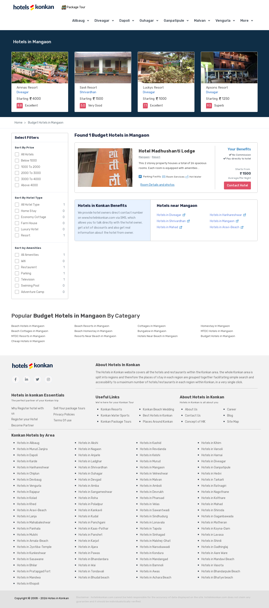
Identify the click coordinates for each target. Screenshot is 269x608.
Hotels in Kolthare (213, 498)
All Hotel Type (30, 204)
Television (28, 279)
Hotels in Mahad (169, 227)
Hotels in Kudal (88, 516)
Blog (230, 415)
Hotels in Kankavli (90, 510)
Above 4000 (29, 185)
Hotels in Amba (89, 486)
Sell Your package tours (69, 408)
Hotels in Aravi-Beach (226, 227)
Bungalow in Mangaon (152, 331)
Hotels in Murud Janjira (32, 449)
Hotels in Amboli (151, 486)
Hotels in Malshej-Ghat (155, 541)
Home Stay (28, 211)
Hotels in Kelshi (150, 455)
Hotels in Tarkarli (212, 479)
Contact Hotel (237, 185)
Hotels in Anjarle (89, 455)
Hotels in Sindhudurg (154, 516)
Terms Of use (62, 420)
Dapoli (124, 21)
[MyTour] (33, 7)
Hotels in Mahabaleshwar (34, 522)
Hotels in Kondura (152, 553)
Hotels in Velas (150, 504)
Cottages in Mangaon (152, 326)
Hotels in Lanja (27, 516)
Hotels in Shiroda (212, 510)
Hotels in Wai (87, 565)
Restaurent (29, 267)
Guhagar (147, 21)
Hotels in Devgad (90, 479)
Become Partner (22, 425)
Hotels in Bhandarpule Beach (220, 571)
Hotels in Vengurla (29, 486)
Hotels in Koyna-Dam (215, 528)
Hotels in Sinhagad (152, 535)
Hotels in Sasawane (30, 559)
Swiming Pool (30, 285)
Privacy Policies (64, 414)
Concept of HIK (195, 421)
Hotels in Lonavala (152, 522)
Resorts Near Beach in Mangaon (95, 336)
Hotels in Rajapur (28, 492)
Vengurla (223, 21)
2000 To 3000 (31, 173)
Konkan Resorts (111, 409)
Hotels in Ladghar (90, 461)
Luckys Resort (153, 87)
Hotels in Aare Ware (214, 553)
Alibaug (78, 21)
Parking (26, 273)
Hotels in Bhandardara (93, 559)
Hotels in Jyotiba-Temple (34, 547)
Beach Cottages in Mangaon (29, 331)
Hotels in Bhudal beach (94, 577)
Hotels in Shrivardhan (173, 221)
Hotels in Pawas (89, 553)
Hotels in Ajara (88, 547)
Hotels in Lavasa (212, 535)
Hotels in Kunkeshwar (31, 553)
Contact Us (193, 415)
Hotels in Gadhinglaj (214, 547)
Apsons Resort (217, 87)
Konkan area (209, 372)
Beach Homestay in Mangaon (93, 331)
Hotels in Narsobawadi (155, 547)
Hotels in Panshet (91, 535)
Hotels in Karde (27, 461)
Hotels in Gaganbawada (217, 516)
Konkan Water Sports (115, 415)
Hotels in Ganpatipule (215, 467)
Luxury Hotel (29, 229)
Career (231, 409)
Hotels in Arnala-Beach (32, 541)
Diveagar (102, 21)
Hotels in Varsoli (212, 449)
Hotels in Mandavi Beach (217, 559)
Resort (25, 235)
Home (19, 122)
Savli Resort (88, 87)
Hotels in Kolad (27, 498)
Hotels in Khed (26, 504)
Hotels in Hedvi (211, 473)
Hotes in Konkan (58, 598)
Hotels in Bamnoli (151, 565)
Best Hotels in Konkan (157, 415)
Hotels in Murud (150, 461)
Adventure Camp (32, 292)
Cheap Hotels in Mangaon (28, 341)
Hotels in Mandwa (29, 577)
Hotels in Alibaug (28, 443)
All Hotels (27, 154)
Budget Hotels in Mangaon (45, 122)
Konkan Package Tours (116, 421)
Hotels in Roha (88, 498)
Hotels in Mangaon (224, 221)
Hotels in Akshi (88, 443)
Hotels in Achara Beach (155, 577)
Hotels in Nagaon (90, 449)
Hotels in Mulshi (27, 535)
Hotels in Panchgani (92, 522)
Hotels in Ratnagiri (213, 486)
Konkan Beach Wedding (158, 409)
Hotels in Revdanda (153, 449)
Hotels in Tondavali (91, 571)
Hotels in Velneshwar (154, 473)
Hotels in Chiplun (28, 473)
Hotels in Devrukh (152, 492)
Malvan (200, 21)
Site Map (233, 421)
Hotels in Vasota (212, 565)
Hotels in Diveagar (171, 215)
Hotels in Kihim (211, 443)
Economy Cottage (33, 217)
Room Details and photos (157, 185)
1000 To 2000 (30, 167)
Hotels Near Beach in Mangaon (158, 336)
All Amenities (30, 255)
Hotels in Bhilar (27, 565)
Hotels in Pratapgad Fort (34, 571)
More (244, 21)
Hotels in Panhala (28, 528)
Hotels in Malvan (151, 479)
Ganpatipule (174, 21)
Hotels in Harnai (211, 455)
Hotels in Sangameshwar (95, 492)
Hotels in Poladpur (91, 504)
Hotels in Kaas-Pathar (93, 528)
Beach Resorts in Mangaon (92, 326)
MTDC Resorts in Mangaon (28, 336)
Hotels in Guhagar (91, 473)
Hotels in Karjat (89, 541)
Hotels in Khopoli (28, 583)
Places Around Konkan (158, 421)
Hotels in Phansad (152, 498)
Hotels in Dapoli (27, 455)
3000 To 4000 (31, 179)
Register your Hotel (24, 419)
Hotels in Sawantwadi (154, 510)
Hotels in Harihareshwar (228, 215)
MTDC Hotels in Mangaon (217, 331)
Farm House (29, 223)
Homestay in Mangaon (215, 326)
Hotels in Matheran (214, 522)
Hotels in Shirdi (211, 541)
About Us (191, 409)
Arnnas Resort (27, 87)
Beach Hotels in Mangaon (27, 326)
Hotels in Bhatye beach (217, 577)
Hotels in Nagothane (215, 492)
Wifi (23, 261)
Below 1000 (29, 160)
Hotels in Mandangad (154, 559)
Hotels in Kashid (150, 443)
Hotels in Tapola (150, 528)
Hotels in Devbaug (29, 479)
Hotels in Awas (150, 571)
